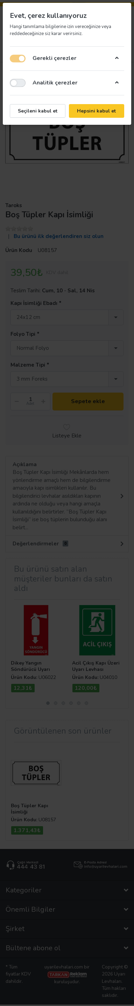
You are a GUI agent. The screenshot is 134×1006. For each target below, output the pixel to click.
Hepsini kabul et (96, 111)
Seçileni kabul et (37, 111)
